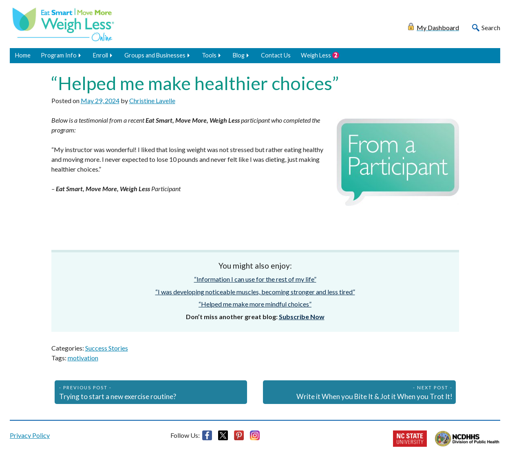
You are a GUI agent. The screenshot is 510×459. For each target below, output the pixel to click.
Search (490, 27)
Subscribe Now (302, 316)
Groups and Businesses (154, 55)
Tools (209, 55)
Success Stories (106, 348)
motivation (83, 358)
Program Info (59, 55)
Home (23, 55)
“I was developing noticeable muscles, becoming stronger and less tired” (255, 292)
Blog (239, 55)
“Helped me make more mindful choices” (255, 304)
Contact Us (276, 55)
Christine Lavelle (152, 100)
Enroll (100, 55)
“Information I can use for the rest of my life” (255, 279)
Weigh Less (316, 55)
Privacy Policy (30, 435)
